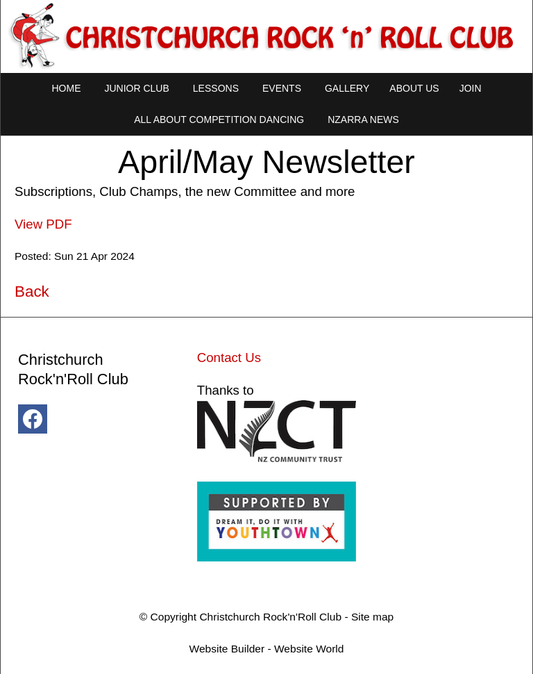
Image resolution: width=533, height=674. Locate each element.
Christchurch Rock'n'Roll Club (270, 617)
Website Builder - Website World (266, 649)
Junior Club (136, 88)
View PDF (43, 224)
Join (470, 88)
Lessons (216, 88)
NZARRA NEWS (363, 119)
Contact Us (229, 357)
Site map (372, 617)
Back (32, 291)
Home (66, 88)
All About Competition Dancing (219, 119)
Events (281, 88)
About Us (414, 88)
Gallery (347, 88)
